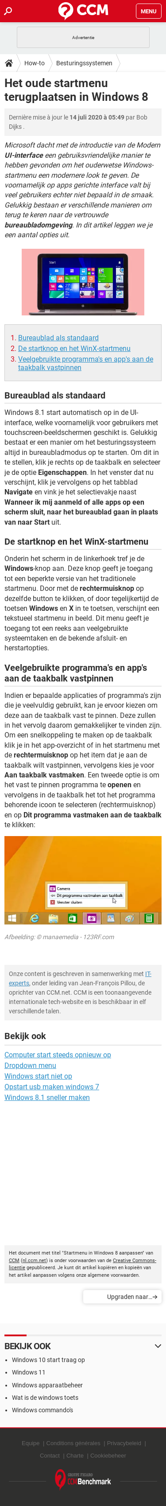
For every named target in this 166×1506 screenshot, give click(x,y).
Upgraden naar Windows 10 (127, 1298)
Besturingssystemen (84, 63)
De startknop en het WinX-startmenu (74, 348)
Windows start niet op (38, 1076)
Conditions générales (73, 1443)
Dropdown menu (30, 1065)
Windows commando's (42, 1410)
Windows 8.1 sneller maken (47, 1097)
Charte (75, 1455)
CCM (14, 1260)
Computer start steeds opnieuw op (57, 1055)
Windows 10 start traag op (48, 1359)
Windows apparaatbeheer (47, 1385)
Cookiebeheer (108, 1455)
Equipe (30, 1443)
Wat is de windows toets (45, 1397)
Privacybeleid (124, 1443)
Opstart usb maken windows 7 (51, 1087)
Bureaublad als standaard (58, 338)
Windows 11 (29, 1372)
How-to (34, 63)
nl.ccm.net (34, 1260)
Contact (50, 1455)
